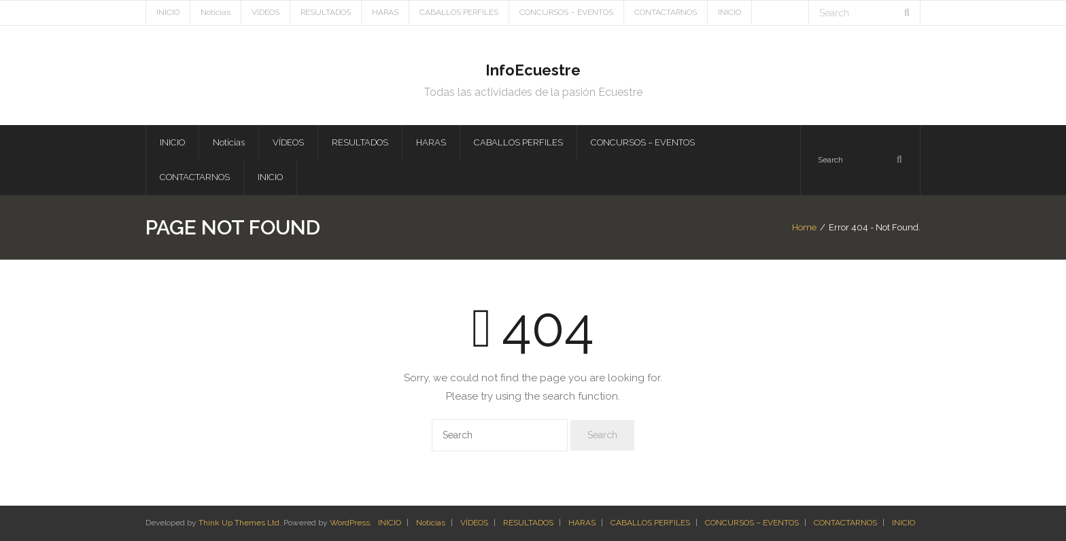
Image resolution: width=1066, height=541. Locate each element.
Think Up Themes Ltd (239, 522)
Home (804, 227)
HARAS (385, 12)
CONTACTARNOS (665, 12)
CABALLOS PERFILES (458, 12)
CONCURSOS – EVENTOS (566, 12)
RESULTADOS (325, 12)
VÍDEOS (265, 12)
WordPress (350, 522)
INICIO (167, 12)
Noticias (215, 12)
